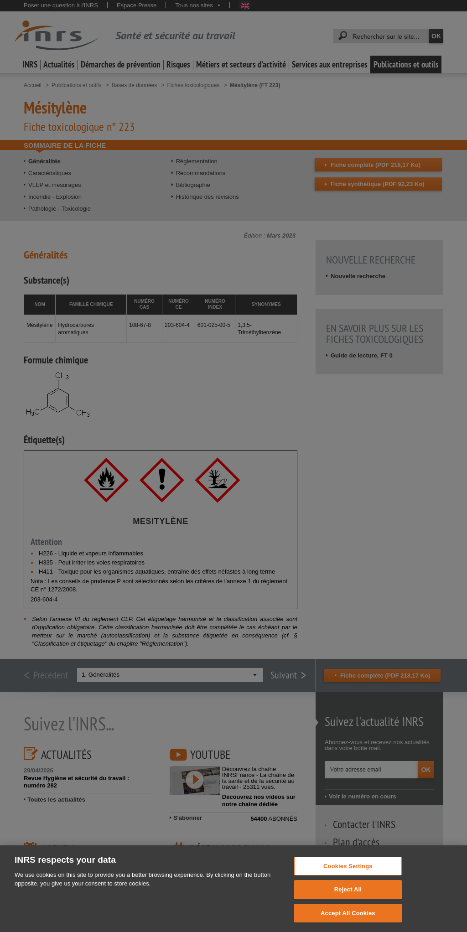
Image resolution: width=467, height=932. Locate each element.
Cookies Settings (348, 880)
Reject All (348, 904)
